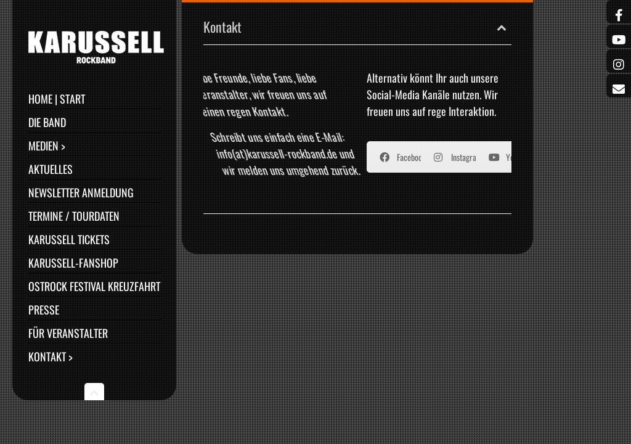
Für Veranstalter (68, 333)
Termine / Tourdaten (74, 216)
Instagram (458, 156)
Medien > (46, 146)
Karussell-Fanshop (73, 263)
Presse (43, 310)
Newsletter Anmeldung (81, 192)
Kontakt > (50, 356)
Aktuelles (50, 169)
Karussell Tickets (69, 239)
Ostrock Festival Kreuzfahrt (94, 286)
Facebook (403, 156)
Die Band (47, 122)
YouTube (510, 156)
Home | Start (56, 99)
